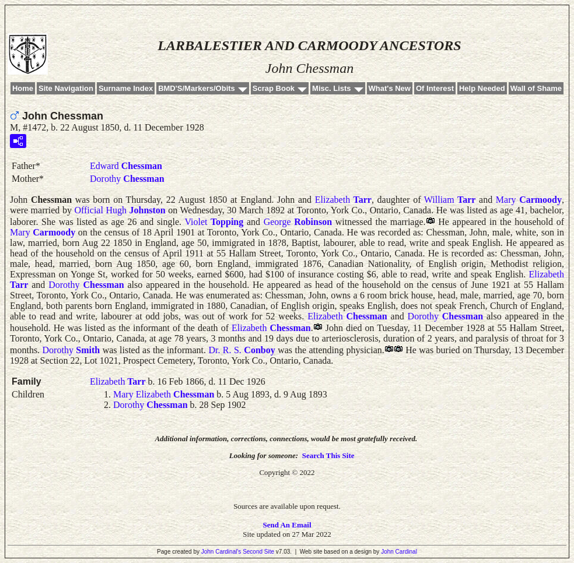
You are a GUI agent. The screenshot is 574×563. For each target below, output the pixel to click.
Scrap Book (274, 88)
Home (22, 88)
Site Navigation (65, 88)
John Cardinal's (221, 551)
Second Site (258, 551)
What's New (390, 88)
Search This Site (328, 455)
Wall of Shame (536, 88)
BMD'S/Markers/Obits (196, 88)
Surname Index (126, 88)
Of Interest (435, 88)
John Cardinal (399, 551)
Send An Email (286, 524)
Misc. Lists (331, 88)
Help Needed (482, 88)
